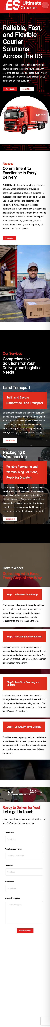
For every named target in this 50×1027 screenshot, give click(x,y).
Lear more (9, 238)
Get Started (10, 440)
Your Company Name (13, 849)
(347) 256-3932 (36, 793)
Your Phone (9, 882)
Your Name (9, 833)
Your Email (9, 865)
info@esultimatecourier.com (19, 795)
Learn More (27, 89)
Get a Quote (10, 89)
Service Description (12, 898)
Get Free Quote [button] (25, 931)
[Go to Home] (21, 5)
